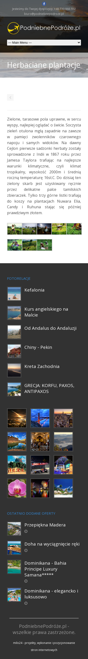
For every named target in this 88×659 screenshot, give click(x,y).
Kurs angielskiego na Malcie (46, 312)
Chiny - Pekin (38, 347)
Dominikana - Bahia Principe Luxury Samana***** (45, 569)
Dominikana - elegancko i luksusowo (51, 594)
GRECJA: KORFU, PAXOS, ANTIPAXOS (49, 388)
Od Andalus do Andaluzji (50, 328)
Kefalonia (34, 290)
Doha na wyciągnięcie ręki (52, 544)
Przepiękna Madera (45, 525)
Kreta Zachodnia (42, 366)
